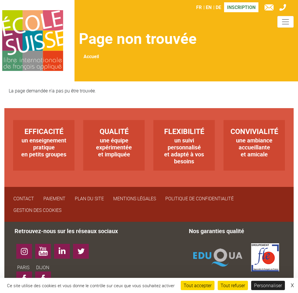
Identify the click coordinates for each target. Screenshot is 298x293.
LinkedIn (64, 249)
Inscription (241, 7)
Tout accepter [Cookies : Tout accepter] (198, 285)
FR (199, 7)
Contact (23, 198)
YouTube (45, 249)
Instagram (26, 249)
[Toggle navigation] (285, 22)
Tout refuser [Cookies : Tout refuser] (233, 285)
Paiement (54, 198)
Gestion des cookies (37, 210)
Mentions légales (134, 198)
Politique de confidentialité (199, 198)
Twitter (83, 249)
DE (218, 7)
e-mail (270, 8)
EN (209, 7)
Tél (284, 8)
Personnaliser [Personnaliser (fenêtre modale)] (268, 285)
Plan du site (89, 198)
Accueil (91, 56)
